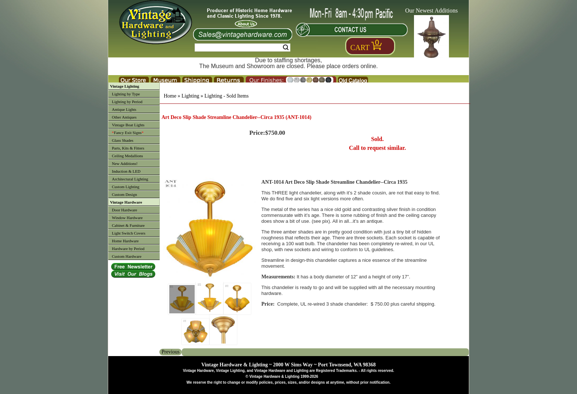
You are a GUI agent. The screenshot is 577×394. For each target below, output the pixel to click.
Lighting (190, 96)
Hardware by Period (128, 248)
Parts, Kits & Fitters (128, 148)
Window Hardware (127, 217)
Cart (359, 47)
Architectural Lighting (130, 179)
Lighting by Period (127, 101)
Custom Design (124, 194)
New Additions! (125, 163)
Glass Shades (122, 140)
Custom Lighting (125, 186)
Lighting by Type (126, 94)
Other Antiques (124, 117)
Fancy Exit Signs (128, 132)
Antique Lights (124, 109)
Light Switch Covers (128, 233)
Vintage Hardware (126, 202)
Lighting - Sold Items (226, 96)
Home (170, 96)
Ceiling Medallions (127, 156)
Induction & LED (126, 171)
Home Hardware (125, 241)
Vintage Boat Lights (128, 125)
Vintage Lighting (124, 86)
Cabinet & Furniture (128, 225)
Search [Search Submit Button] (285, 47)
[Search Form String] (242, 47)
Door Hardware (124, 210)
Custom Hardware (126, 256)
